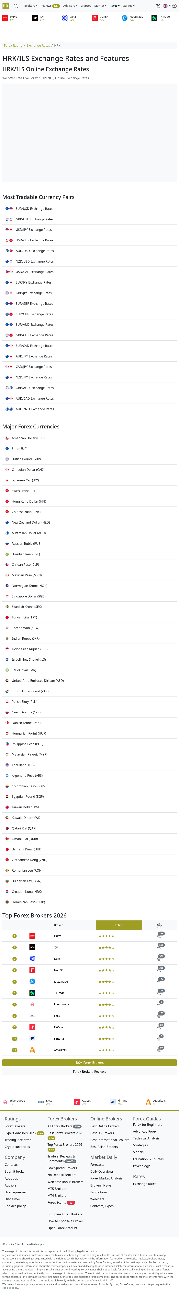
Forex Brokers (15, 1126)
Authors (11, 1185)
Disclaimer (12, 1199)
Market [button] (99, 5)
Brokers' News (100, 1185)
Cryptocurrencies (17, 1147)
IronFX (58, 970)
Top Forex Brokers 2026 (65, 1147)
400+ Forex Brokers (89, 1062)
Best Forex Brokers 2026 (65, 1135)
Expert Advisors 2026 (24, 1133)
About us (11, 1178)
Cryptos (86, 5)
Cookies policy (15, 1206)
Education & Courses (148, 1159)
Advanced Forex (144, 1131)
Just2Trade (61, 981)
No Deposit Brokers (62, 1175)
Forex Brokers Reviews (89, 1071)
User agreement (17, 1192)
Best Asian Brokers (104, 1147)
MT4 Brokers (57, 1195)
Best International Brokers (109, 1140)
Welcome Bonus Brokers (66, 1182)
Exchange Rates (38, 45)
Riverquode (61, 1004)
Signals (138, 1152)
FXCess (58, 1027)
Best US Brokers (102, 1133)
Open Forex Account (62, 1228)
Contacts (11, 1164)
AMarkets (60, 1050)
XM (56, 947)
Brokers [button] (29, 5)
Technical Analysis (146, 1138)
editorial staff (105, 1280)
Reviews (50, 6)
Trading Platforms (18, 1140)
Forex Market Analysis (106, 1178)
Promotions (98, 1192)
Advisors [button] (69, 5)
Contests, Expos (102, 1206)
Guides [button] (127, 5)
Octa (57, 959)
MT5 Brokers (57, 1189)
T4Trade (59, 993)
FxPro (58, 936)
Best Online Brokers (105, 1126)
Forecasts (97, 1164)
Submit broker (15, 1171)
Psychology (141, 1166)
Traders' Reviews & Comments (62, 1158)
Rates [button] (113, 5)
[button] (167, 6)
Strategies (140, 1145)
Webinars (97, 1199)
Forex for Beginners (147, 1124)
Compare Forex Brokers (65, 1214)
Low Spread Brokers (62, 1168)
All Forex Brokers (65, 1126)
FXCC (57, 1016)
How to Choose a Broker (65, 1221)
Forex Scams (61, 1202)
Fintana (59, 1038)
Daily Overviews (102, 1171)
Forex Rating (13, 45)
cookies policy (10, 1287)
